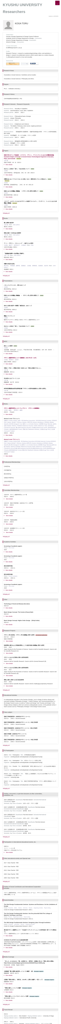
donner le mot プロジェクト (12, 439)
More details (8, 164)
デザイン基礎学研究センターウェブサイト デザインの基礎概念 (21, 408)
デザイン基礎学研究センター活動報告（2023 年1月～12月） (20, 357)
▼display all (6, 213)
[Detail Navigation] (57, 3)
